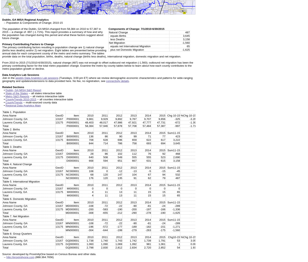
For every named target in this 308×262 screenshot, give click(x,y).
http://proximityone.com (20, 257)
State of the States (17, 93)
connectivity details (117, 81)
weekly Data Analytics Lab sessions (36, 77)
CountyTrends (14, 102)
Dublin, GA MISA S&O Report (23, 90)
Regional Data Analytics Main (23, 105)
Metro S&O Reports (17, 96)
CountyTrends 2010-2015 (21, 99)
